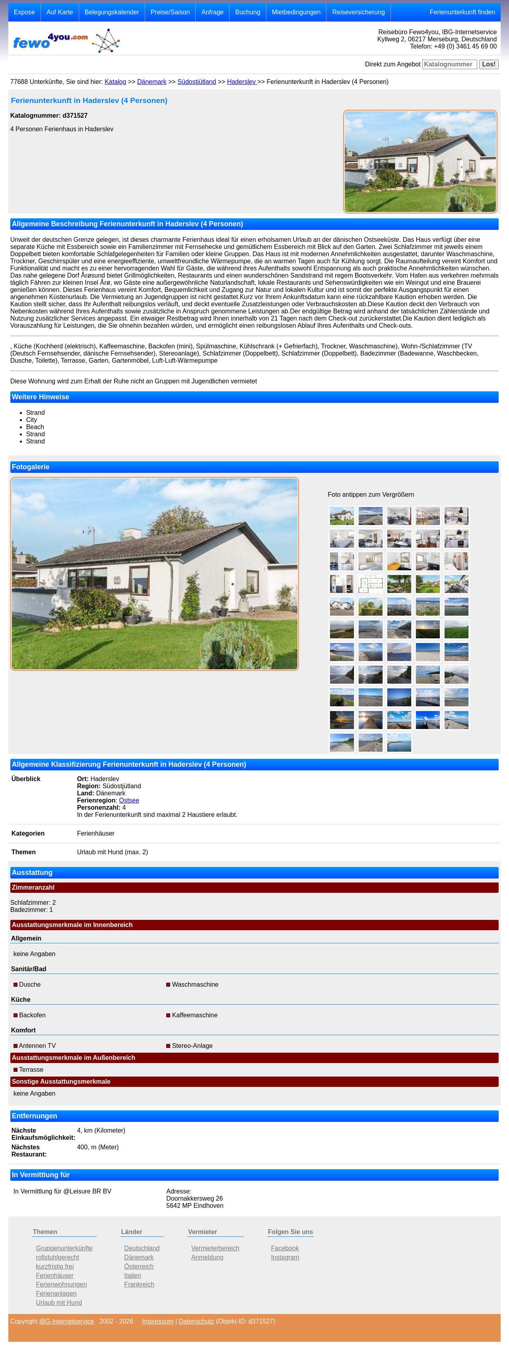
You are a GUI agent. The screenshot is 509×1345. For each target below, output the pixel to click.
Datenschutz (196, 1321)
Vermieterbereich (215, 1248)
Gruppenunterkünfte (64, 1248)
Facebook (285, 1248)
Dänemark (152, 81)
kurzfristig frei (55, 1266)
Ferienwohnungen (61, 1284)
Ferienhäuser (54, 1275)
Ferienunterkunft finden (462, 12)
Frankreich (139, 1284)
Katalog (115, 81)
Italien (132, 1275)
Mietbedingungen (296, 12)
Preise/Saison (170, 12)
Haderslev (242, 81)
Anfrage (212, 12)
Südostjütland (196, 81)
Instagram (285, 1257)
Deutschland (141, 1248)
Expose (24, 12)
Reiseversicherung (358, 12)
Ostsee (129, 800)
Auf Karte (60, 12)
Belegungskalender (112, 12)
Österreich (138, 1266)
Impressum (157, 1321)
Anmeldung (207, 1257)
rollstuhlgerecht (57, 1257)
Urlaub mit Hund (59, 1302)
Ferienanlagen (56, 1293)
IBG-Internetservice (66, 1321)
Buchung (247, 12)
